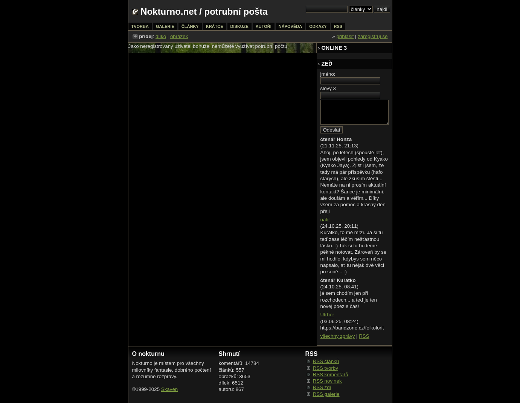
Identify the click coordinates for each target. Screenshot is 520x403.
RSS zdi (322, 387)
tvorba (140, 26)
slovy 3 (328, 88)
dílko (161, 36)
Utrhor (327, 314)
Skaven (169, 389)
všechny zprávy (337, 336)
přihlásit (345, 36)
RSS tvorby (325, 368)
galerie (165, 26)
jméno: (327, 74)
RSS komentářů (330, 374)
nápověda (290, 26)
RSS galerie (326, 394)
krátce (214, 26)
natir (325, 219)
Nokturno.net (168, 11)
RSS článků (326, 361)
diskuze (239, 26)
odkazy (317, 26)
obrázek (179, 36)
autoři (263, 26)
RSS (364, 336)
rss (338, 26)
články (190, 26)
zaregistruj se (372, 36)
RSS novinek (327, 381)
